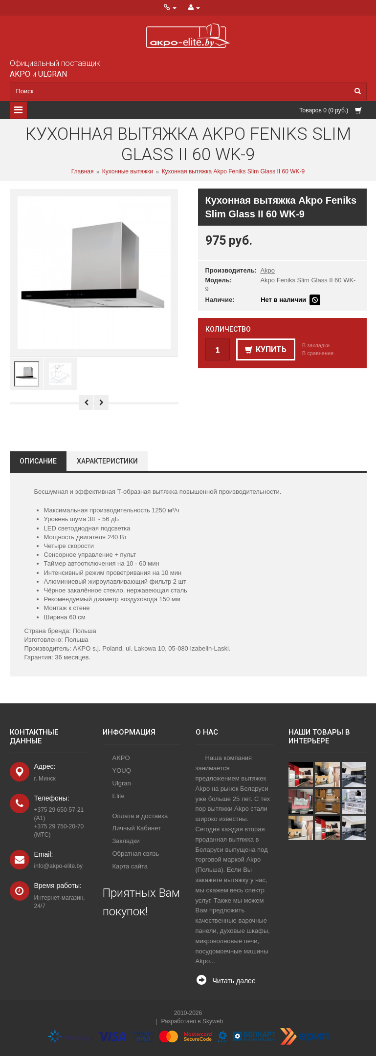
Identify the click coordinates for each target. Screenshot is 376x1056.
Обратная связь (135, 853)
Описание (38, 461)
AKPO (121, 757)
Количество (228, 329)
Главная (82, 172)
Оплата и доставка (140, 816)
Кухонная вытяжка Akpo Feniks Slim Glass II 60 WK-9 (233, 172)
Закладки (126, 841)
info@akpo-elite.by (58, 866)
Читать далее (234, 981)
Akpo (267, 270)
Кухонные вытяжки (127, 172)
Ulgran (121, 783)
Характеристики (107, 461)
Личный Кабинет (136, 828)
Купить (266, 349)
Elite (118, 796)
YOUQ (121, 770)
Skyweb (212, 1021)
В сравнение (318, 353)
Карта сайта (130, 866)
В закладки (316, 345)
